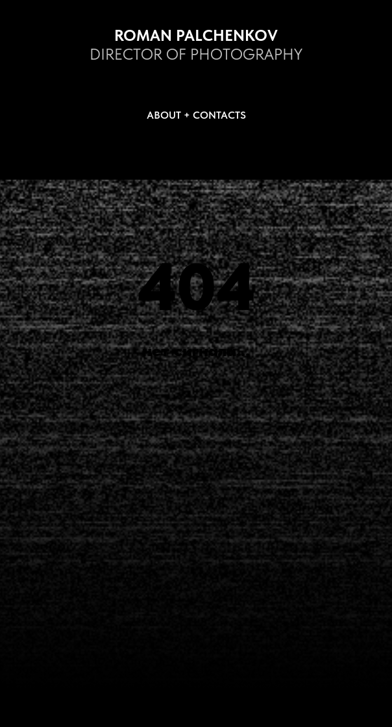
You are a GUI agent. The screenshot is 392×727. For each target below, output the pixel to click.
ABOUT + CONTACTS (196, 115)
